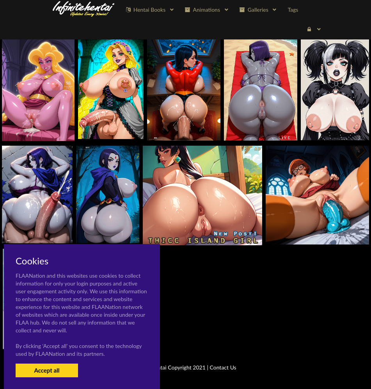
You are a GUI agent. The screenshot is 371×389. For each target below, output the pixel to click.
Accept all (46, 370)
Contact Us (223, 367)
